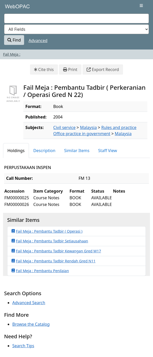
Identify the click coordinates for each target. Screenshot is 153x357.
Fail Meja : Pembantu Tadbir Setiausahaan (50, 240)
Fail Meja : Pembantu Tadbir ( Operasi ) (47, 231)
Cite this (44, 69)
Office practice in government (81, 133)
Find (14, 40)
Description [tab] (44, 150)
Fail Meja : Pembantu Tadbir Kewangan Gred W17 (56, 250)
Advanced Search (28, 302)
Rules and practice (118, 127)
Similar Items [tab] (76, 150)
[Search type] (76, 29)
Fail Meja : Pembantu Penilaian (40, 270)
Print (70, 69)
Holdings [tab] (16, 150)
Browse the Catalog (31, 324)
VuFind (13, 8)
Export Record (103, 69)
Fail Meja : (11, 54)
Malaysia (88, 127)
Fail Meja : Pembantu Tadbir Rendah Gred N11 (54, 260)
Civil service (64, 127)
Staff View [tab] (107, 150)
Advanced (38, 40)
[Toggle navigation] (141, 5)
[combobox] (76, 18)
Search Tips (23, 346)
